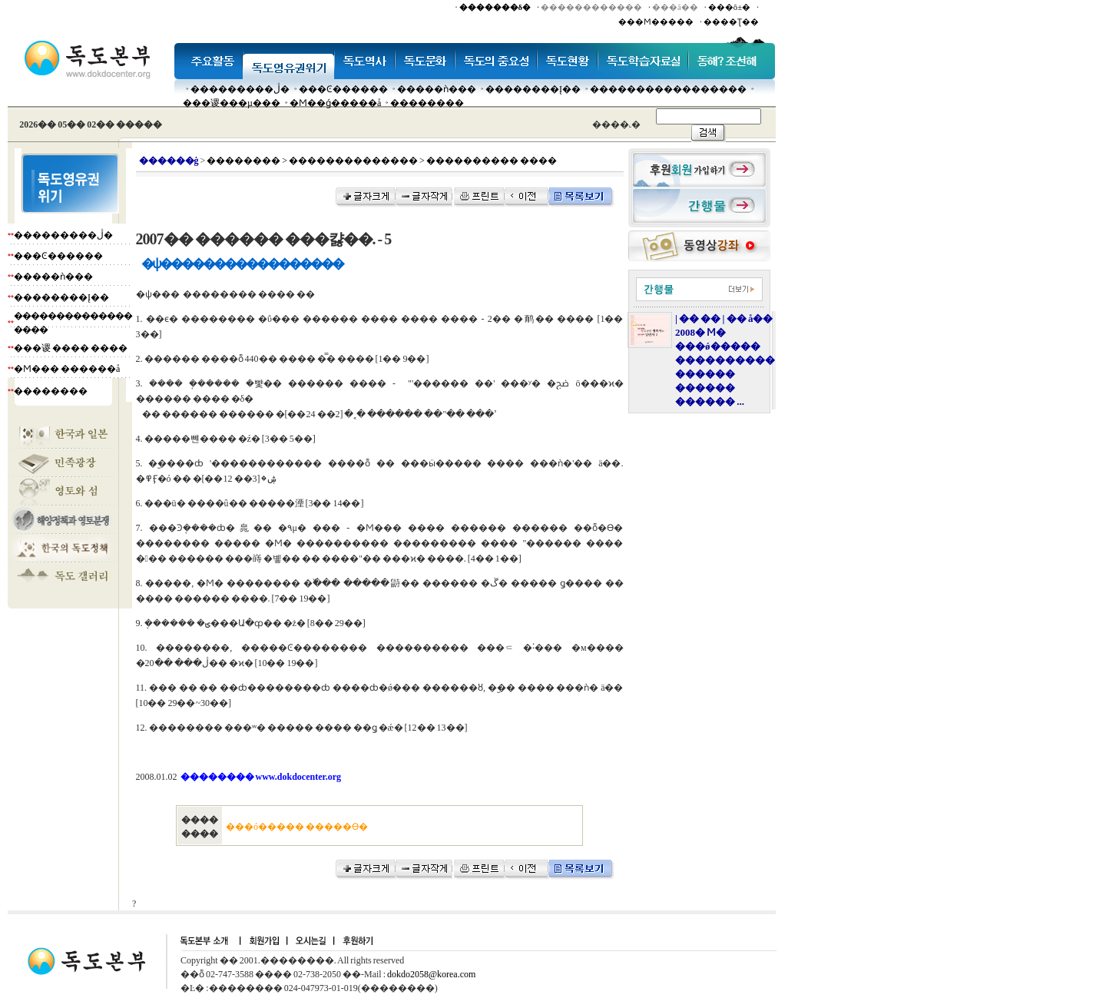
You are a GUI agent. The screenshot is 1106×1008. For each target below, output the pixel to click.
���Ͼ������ (343, 89)
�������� (427, 103)
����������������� (668, 89)
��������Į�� (533, 89)
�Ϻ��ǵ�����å (335, 103)
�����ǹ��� (436, 89)
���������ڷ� (240, 89)
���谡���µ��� (231, 103)
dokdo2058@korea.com (431, 974)
